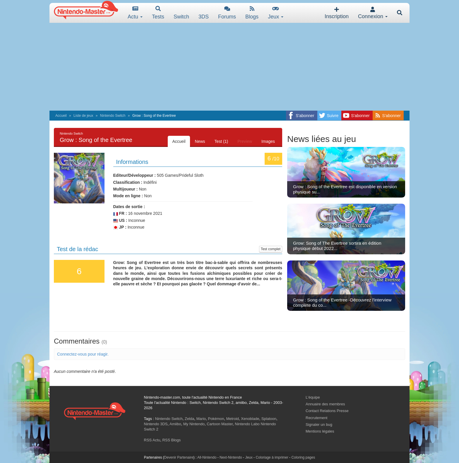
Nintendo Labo (247, 424)
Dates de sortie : (129, 206)
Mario (201, 418)
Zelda (189, 418)
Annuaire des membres (325, 404)
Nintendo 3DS (156, 424)
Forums (227, 13)
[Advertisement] (229, 67)
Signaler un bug (319, 424)
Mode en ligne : (128, 195)
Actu (135, 13)
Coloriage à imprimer (272, 457)
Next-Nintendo (231, 457)
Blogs (251, 13)
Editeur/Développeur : (134, 175)
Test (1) (221, 141)
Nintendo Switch (113, 116)
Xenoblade (250, 418)
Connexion (373, 13)
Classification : (128, 182)
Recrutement (316, 418)
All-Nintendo (206, 457)
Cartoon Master (220, 424)
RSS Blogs (171, 440)
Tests (158, 13)
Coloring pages (303, 457)
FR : (120, 213)
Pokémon (216, 418)
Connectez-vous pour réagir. (83, 354)
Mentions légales (320, 431)
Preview (244, 141)
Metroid (232, 418)
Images (268, 141)
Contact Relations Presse (327, 411)
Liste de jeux (83, 116)
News (200, 141)
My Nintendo (194, 424)
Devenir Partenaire (178, 457)
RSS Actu (152, 440)
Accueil (61, 116)
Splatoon (268, 418)
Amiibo (175, 424)
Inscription (337, 13)
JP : (119, 227)
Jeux (275, 13)
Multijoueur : (125, 189)
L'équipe (313, 397)
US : (120, 220)
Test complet (270, 249)
